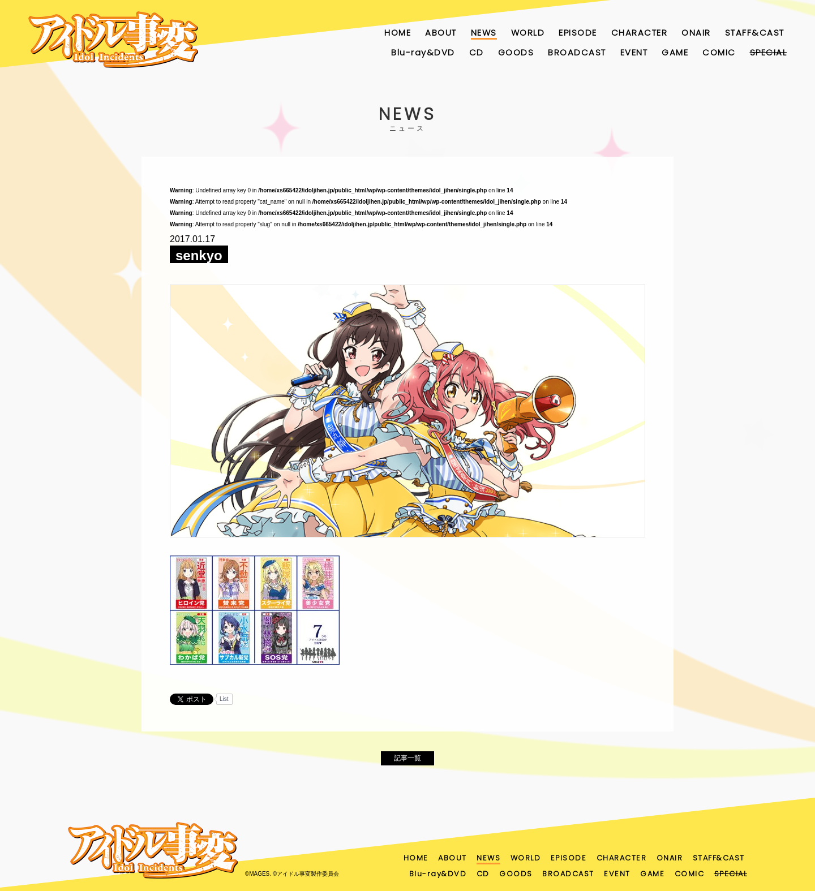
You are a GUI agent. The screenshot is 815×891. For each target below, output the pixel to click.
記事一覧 (407, 761)
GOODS (516, 52)
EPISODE (578, 32)
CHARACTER (639, 32)
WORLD (528, 32)
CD (476, 52)
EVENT (634, 52)
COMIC (719, 52)
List (224, 699)
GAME (675, 52)
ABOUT (441, 32)
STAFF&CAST (754, 32)
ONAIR (696, 32)
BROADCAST (577, 52)
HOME (397, 32)
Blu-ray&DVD (423, 52)
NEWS (484, 32)
